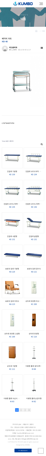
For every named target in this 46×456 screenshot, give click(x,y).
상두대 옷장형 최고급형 (34, 301)
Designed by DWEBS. (23, 445)
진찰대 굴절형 (34, 236)
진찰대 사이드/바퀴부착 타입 (12, 204)
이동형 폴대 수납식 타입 (12, 398)
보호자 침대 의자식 (12, 301)
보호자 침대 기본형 (12, 268)
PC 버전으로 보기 (23, 450)
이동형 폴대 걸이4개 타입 (34, 366)
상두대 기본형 (12, 366)
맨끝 (29, 410)
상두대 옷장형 (34, 333)
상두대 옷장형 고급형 (12, 333)
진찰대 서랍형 (12, 236)
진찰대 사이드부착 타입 (34, 171)
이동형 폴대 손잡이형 (34, 398)
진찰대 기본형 (12, 171)
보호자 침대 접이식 (34, 268)
